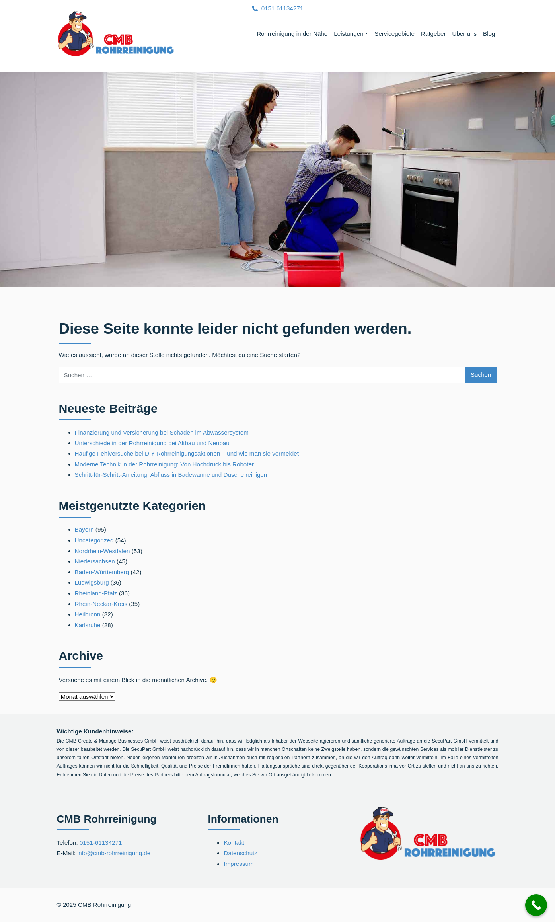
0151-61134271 (101, 842)
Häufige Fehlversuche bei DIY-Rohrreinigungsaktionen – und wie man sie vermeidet (187, 453)
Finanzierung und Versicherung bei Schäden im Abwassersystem (162, 432)
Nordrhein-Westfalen (102, 551)
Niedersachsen (95, 561)
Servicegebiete (394, 33)
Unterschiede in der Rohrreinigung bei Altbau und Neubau (152, 443)
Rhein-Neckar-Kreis (101, 603)
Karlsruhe (88, 625)
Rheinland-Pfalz (96, 593)
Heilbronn (88, 614)
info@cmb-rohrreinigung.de (113, 853)
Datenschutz (240, 853)
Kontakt (234, 842)
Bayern (84, 529)
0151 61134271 (282, 8)
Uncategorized (94, 540)
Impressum (238, 863)
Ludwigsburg (92, 582)
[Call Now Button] (536, 905)
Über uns (464, 33)
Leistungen (348, 33)
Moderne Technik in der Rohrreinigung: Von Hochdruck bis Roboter (164, 464)
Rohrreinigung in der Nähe (292, 33)
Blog (489, 33)
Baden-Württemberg (102, 572)
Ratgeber (433, 33)
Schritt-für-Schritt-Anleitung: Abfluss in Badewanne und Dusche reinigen (171, 474)
